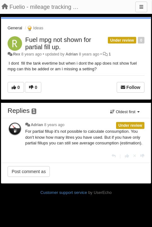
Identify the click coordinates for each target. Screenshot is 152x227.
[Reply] (114, 156)
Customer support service (63, 192)
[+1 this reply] (127, 156)
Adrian (72, 54)
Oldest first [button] (125, 111)
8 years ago (54, 125)
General (15, 28)
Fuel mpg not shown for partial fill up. (58, 43)
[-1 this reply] (142, 156)
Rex (16, 54)
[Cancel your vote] (134, 156)
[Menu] (141, 7)
